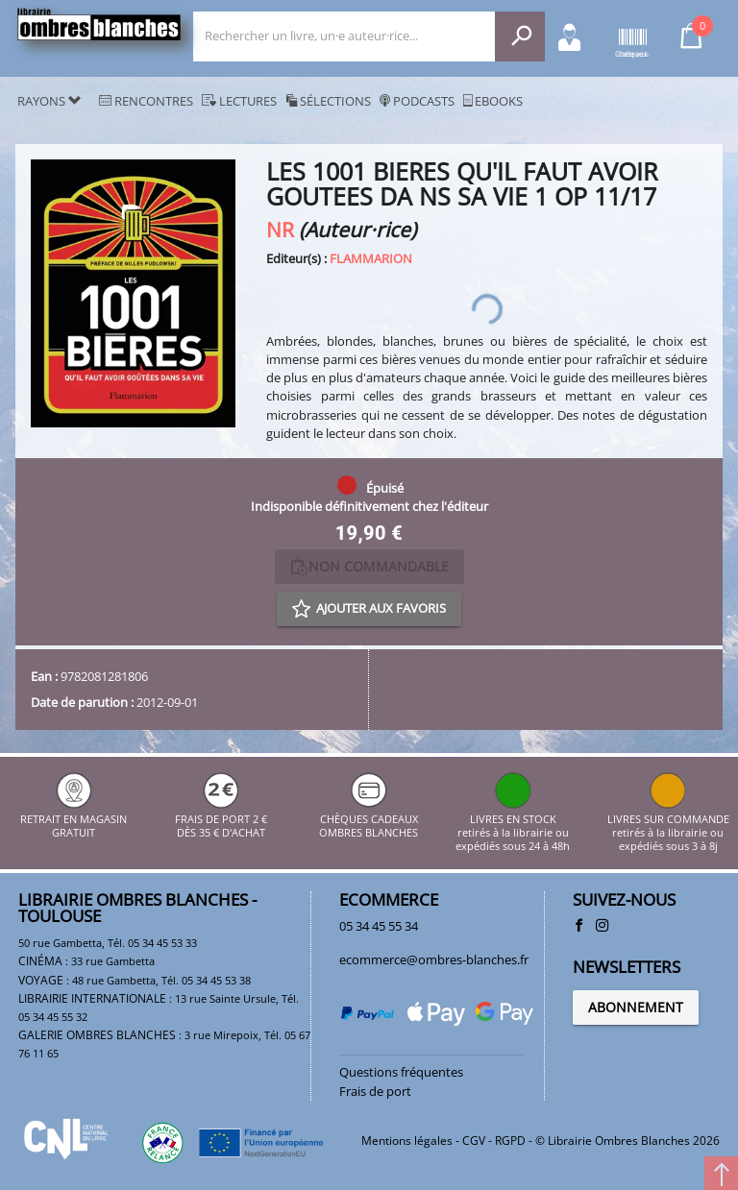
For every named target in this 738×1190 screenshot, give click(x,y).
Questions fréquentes (401, 1072)
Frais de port (375, 1091)
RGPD (510, 1140)
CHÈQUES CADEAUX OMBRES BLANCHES (368, 818)
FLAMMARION (371, 258)
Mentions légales (407, 1140)
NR (280, 229)
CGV (473, 1140)
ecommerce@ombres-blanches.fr (434, 959)
